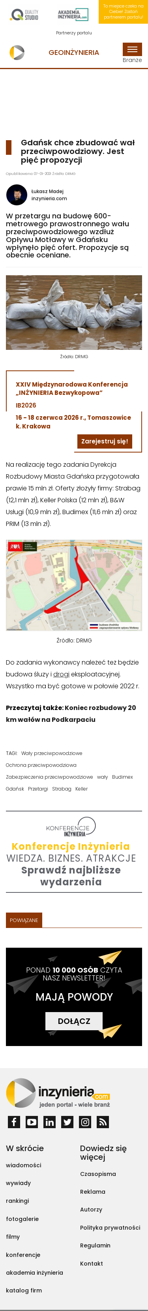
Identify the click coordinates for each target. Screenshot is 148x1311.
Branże (132, 53)
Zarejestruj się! (104, 441)
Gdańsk (15, 788)
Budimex (122, 777)
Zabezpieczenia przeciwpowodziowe (49, 777)
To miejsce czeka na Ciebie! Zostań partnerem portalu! (123, 12)
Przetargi (38, 788)
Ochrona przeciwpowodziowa (41, 765)
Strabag (61, 788)
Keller (81, 788)
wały (102, 777)
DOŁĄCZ (74, 1021)
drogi (61, 674)
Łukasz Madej (48, 191)
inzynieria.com (49, 198)
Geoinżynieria (74, 52)
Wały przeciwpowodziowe (51, 753)
